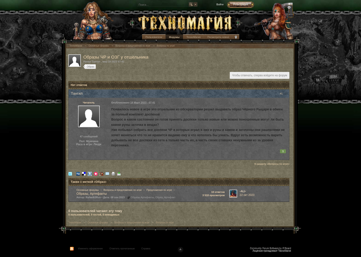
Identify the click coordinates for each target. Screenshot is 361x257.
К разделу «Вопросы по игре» (272, 163)
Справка (145, 248)
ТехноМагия (193, 37)
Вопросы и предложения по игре (122, 190)
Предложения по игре (159, 190)
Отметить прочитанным (121, 248)
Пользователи (154, 37)
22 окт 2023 (247, 195)
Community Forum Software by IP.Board (270, 248)
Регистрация (240, 4)
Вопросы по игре (165, 222)
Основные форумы (87, 190)
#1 (283, 93)
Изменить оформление (90, 248)
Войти (220, 4)
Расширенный (289, 7)
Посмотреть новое (218, 37)
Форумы (174, 37)
